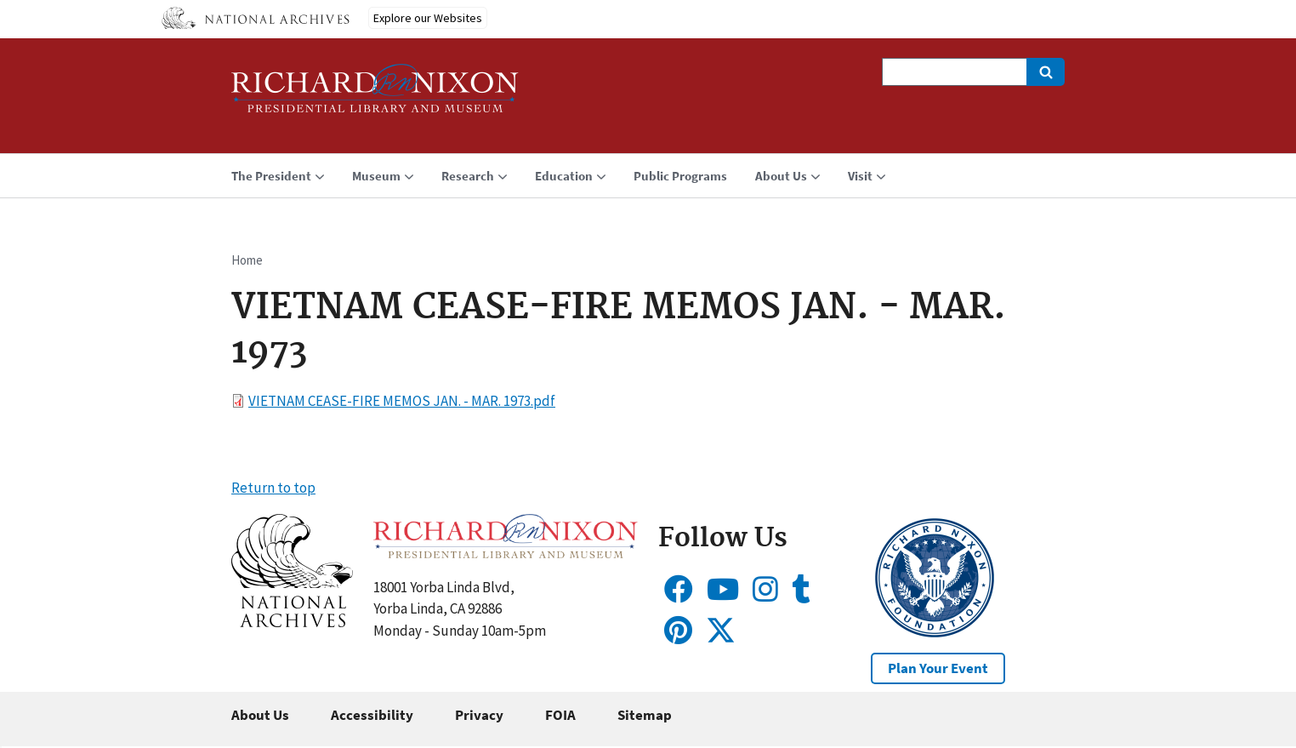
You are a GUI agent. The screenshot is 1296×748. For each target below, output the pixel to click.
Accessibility (372, 714)
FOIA (560, 714)
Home (247, 260)
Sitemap (644, 714)
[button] (292, 622)
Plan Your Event (938, 668)
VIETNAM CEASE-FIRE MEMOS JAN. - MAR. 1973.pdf (401, 400)
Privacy (479, 714)
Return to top (273, 487)
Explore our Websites (427, 18)
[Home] (375, 96)
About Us (260, 714)
